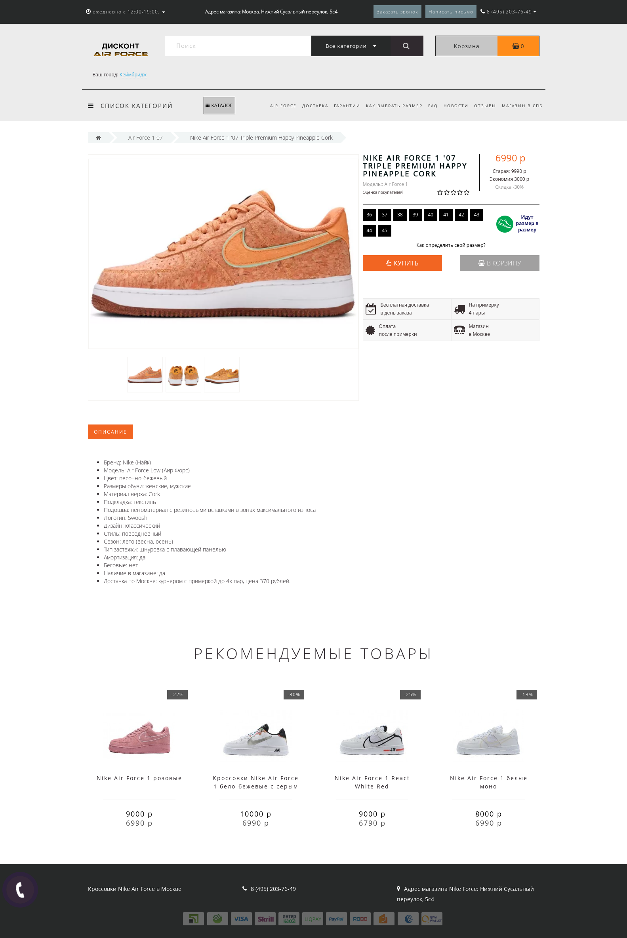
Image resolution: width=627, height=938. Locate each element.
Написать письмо (451, 11)
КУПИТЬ (406, 263)
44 (369, 230)
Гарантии (341, 105)
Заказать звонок (397, 11)
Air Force (274, 105)
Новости (453, 105)
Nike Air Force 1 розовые (139, 778)
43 (477, 214)
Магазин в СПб (522, 105)
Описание (110, 431)
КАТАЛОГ (219, 105)
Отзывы (484, 105)
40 (430, 214)
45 (384, 230)
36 (369, 214)
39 (415, 214)
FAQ (429, 105)
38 (400, 214)
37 (384, 214)
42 (461, 214)
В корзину (499, 263)
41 (446, 214)
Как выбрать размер (389, 105)
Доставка (308, 105)
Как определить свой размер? (451, 245)
